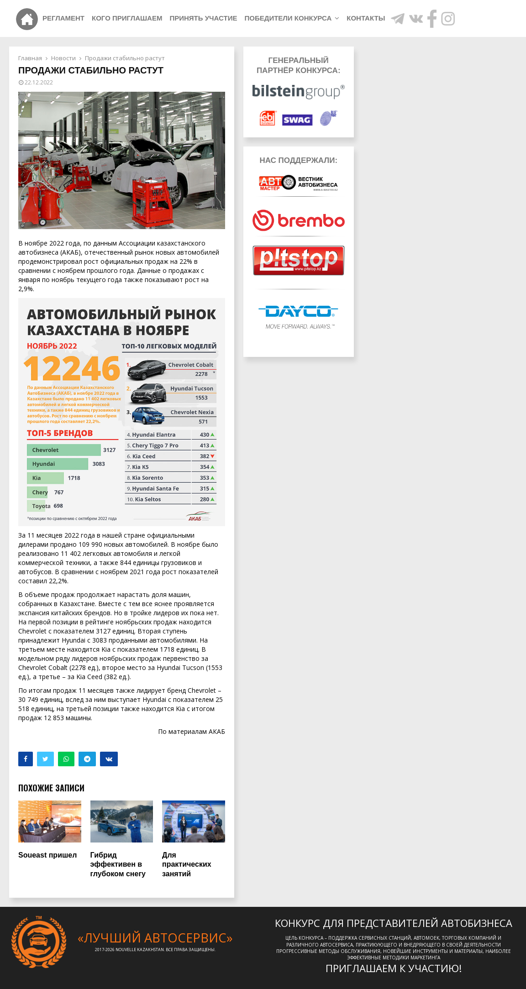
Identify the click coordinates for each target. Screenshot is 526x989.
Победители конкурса (287, 18)
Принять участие (203, 18)
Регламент (63, 18)
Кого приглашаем (127, 18)
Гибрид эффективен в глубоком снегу (118, 864)
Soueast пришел (47, 855)
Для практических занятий (186, 864)
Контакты (366, 18)
